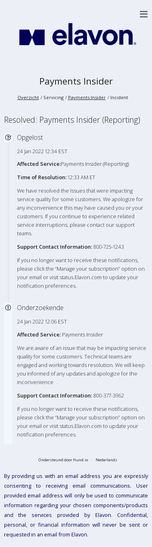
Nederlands (106, 459)
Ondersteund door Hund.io (63, 459)
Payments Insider (76, 81)
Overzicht (28, 97)
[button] (144, 14)
